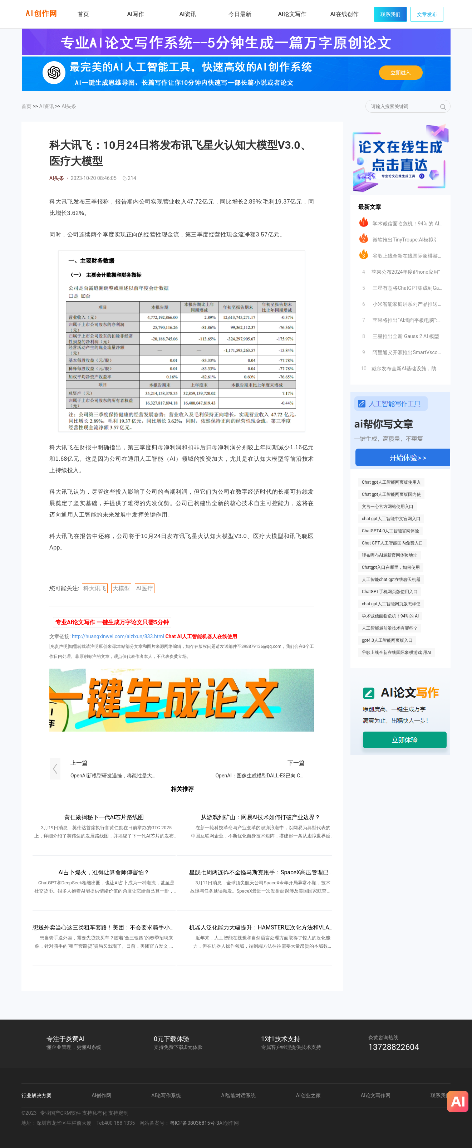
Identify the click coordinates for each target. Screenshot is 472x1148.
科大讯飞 (94, 588)
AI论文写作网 (375, 1095)
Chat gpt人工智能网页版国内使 (391, 494)
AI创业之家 (308, 1095)
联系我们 (390, 14)
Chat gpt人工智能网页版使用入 (391, 482)
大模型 (121, 588)
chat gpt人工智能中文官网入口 (391, 518)
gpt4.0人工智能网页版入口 (387, 640)
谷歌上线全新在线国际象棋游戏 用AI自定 (401, 254)
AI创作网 (101, 1095)
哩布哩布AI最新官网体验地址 (389, 555)
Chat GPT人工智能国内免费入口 (392, 543)
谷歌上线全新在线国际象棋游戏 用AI (396, 652)
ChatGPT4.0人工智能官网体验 (390, 530)
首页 (83, 14)
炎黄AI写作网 (41, 13)
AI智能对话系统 (238, 1095)
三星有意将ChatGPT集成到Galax (401, 286)
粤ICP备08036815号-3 (194, 1123)
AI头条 (69, 106)
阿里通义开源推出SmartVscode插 (401, 351)
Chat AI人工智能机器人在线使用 (201, 636)
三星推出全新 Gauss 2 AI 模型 (399, 334)
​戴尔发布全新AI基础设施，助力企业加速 (401, 367)
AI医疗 (144, 588)
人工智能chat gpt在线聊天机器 (391, 579)
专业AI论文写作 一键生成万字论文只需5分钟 (112, 622)
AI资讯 (46, 106)
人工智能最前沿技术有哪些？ (390, 628)
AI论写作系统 (166, 1095)
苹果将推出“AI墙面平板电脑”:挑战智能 (401, 318)
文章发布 (427, 14)
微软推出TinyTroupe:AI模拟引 (398, 238)
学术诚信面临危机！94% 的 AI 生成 (401, 222)
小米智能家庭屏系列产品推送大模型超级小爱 (401, 302)
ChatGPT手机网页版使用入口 (390, 591)
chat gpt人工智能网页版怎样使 (391, 603)
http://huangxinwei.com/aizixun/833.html (118, 636)
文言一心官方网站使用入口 (387, 506)
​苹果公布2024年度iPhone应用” (399, 270)
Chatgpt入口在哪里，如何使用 (391, 567)
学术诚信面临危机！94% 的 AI (390, 616)
